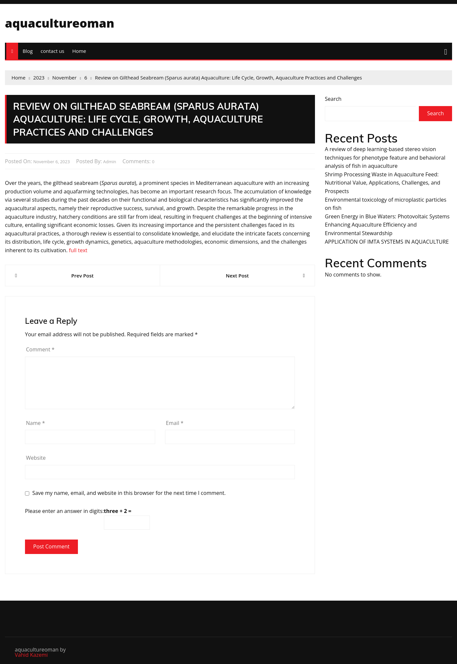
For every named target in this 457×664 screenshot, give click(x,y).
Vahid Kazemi (31, 654)
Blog (28, 51)
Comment (40, 349)
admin (109, 162)
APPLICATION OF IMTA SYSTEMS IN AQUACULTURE (387, 241)
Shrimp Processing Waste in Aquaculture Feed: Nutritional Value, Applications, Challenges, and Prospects (382, 183)
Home (79, 51)
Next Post (237, 275)
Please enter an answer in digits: (64, 511)
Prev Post (82, 275)
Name (35, 423)
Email (175, 423)
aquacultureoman (59, 23)
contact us (52, 51)
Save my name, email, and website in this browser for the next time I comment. (129, 493)
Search (333, 98)
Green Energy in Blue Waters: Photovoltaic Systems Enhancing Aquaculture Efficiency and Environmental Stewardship (387, 225)
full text (78, 250)
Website (36, 457)
